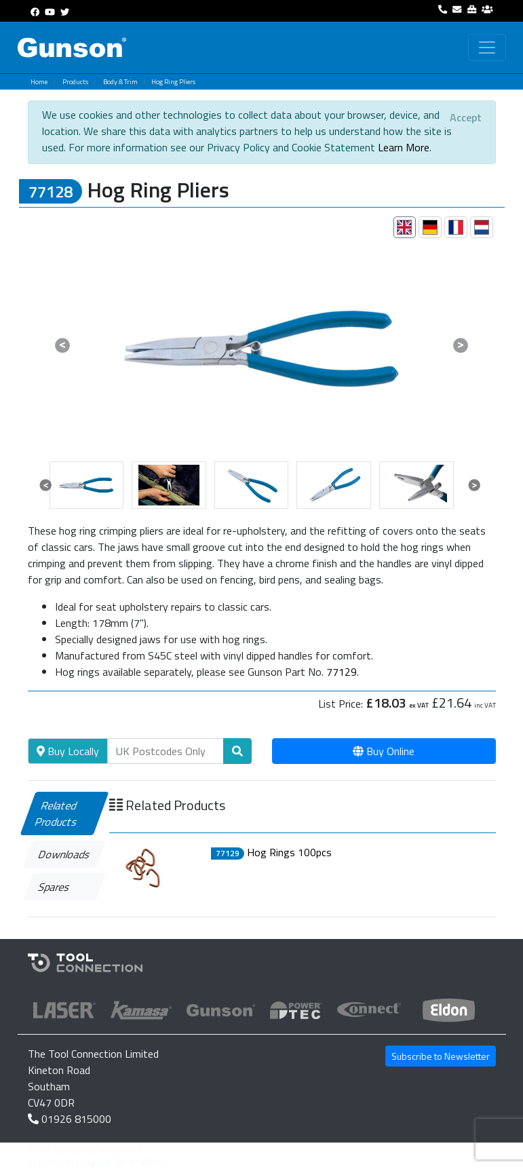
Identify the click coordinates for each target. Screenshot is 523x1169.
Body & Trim (120, 82)
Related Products (57, 813)
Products (75, 82)
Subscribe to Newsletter (440, 1056)
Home (39, 82)
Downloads (64, 854)
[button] (63, 345)
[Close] (465, 117)
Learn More (403, 147)
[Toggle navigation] (487, 47)
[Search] (165, 751)
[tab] (405, 227)
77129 (341, 672)
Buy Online (383, 751)
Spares (54, 887)
